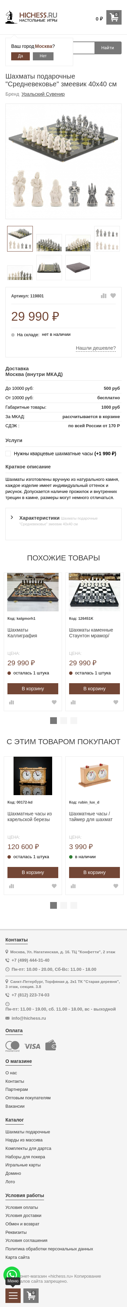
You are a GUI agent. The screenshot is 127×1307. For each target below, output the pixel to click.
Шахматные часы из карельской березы (29, 816)
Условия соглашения (26, 1240)
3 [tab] (73, 720)
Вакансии (14, 1106)
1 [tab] (53, 720)
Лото (10, 1182)
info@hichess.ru (29, 1018)
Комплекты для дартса (28, 1148)
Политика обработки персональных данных (49, 1249)
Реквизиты (16, 1232)
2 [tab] (63, 720)
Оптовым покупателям (28, 1098)
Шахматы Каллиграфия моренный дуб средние (23, 633)
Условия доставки (23, 1215)
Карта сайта (17, 1257)
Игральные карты (23, 1165)
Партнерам (16, 1089)
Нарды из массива (24, 1140)
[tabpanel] (33, 642)
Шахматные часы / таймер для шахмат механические (90, 816)
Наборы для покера (25, 1157)
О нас (11, 1073)
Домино (13, 1173)
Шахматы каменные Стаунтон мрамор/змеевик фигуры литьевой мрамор (91, 633)
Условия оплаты (21, 1207)
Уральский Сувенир (43, 94)
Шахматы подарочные (27, 1132)
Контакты (14, 1081)
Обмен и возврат (22, 1224)
